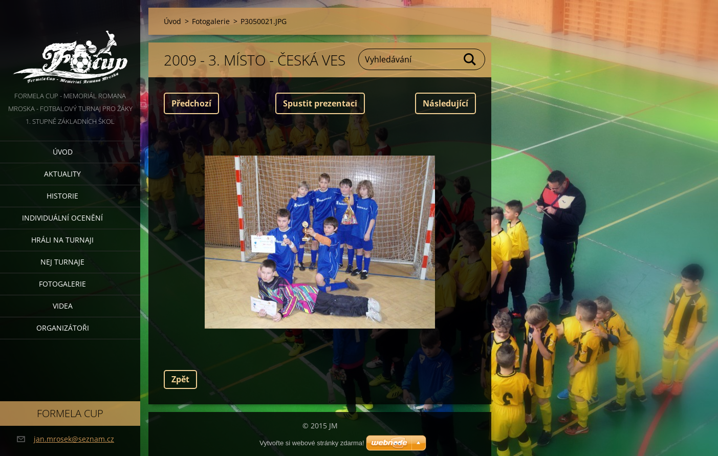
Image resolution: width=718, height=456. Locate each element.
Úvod (63, 152)
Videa (63, 306)
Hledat (470, 59)
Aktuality (62, 174)
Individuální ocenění (62, 218)
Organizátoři (62, 328)
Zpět (180, 379)
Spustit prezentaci (320, 103)
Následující (445, 103)
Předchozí (191, 103)
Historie (62, 196)
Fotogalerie (62, 284)
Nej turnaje (62, 262)
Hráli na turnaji (62, 240)
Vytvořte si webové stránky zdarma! (311, 443)
